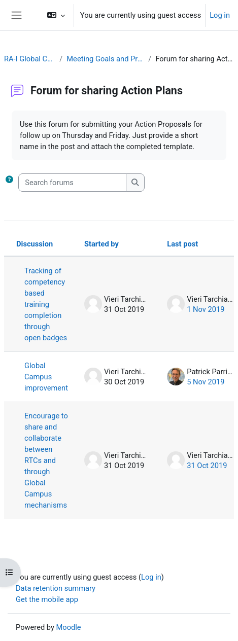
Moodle (68, 627)
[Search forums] (72, 182)
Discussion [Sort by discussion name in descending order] (34, 243)
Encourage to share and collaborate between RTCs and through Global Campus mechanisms (46, 460)
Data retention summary (55, 588)
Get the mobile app (47, 599)
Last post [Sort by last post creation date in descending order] (182, 243)
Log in (220, 15)
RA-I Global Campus (29, 58)
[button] (55, 15)
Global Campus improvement (46, 377)
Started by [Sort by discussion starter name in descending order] (101, 243)
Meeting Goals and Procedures (105, 58)
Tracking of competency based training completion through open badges (45, 304)
